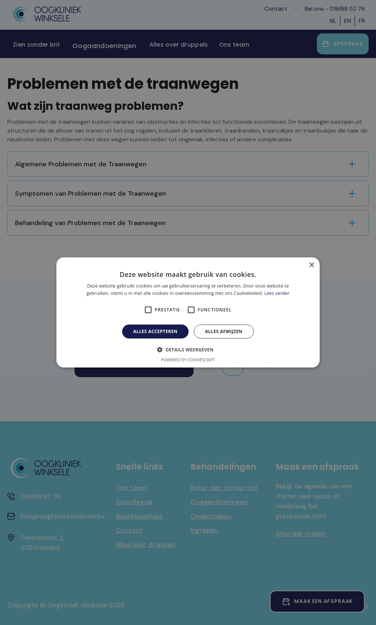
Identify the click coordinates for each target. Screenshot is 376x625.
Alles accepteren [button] (155, 331)
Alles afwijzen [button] (223, 331)
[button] (187, 349)
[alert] (188, 312)
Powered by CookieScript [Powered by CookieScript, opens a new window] (188, 359)
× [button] (311, 265)
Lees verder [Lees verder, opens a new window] (277, 293)
